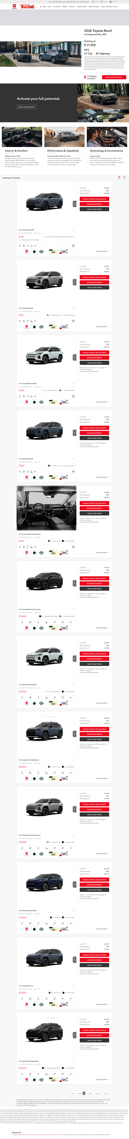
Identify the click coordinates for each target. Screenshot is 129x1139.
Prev (79, 1093)
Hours (59, 1134)
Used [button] (49, 6)
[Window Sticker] (73, 246)
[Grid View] (119, 178)
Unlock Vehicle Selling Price (94, 199)
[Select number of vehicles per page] (107, 1093)
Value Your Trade (94, 209)
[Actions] (73, 229)
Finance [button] (64, 6)
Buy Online (56, 6)
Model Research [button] (93, 6)
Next (91, 1093)
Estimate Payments (94, 204)
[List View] (124, 178)
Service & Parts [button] (82, 6)
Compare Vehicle (101, 251)
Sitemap (31, 1134)
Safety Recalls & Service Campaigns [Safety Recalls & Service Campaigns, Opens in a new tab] (47, 1134)
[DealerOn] (16, 1132)
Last (98, 1093)
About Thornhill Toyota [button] (109, 6)
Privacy (36, 1134)
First (72, 1093)
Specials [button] (72, 6)
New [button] (44, 6)
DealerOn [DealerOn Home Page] (25, 1134)
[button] (74, 204)
